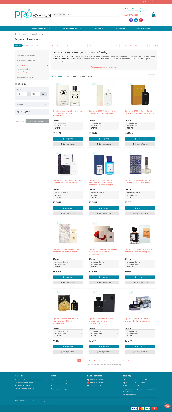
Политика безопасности (24, 388)
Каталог (54, 376)
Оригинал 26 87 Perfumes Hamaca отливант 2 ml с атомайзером (103, 112)
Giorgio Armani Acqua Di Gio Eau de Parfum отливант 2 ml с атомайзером (67, 113)
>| (128, 360)
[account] (149, 2)
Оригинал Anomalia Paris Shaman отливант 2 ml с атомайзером (139, 250)
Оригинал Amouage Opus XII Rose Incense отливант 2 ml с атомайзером (103, 251)
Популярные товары (25, 77)
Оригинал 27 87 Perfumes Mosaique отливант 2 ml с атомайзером (67, 181)
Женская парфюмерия (41, 28)
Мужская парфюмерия (72, 28)
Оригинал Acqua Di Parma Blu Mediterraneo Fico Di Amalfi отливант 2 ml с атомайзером (101, 182)
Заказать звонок (132, 15)
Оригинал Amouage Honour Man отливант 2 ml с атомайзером (66, 250)
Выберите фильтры (37, 121)
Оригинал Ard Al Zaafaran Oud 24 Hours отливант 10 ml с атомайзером (66, 321)
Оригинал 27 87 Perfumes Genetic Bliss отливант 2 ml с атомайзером (139, 112)
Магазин (19, 376)
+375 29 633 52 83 (96, 380)
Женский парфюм (24, 69)
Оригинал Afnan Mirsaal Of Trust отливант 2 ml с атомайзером (138, 181)
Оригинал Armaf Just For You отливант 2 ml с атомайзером (137, 320)
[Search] (92, 14)
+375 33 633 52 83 (96, 383)
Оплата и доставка (143, 28)
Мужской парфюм (24, 72)
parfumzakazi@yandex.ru (99, 386)
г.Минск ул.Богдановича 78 (136, 380)
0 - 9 (26, 45)
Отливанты (98, 28)
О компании (120, 28)
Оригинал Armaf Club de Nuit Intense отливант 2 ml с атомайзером (101, 321)
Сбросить (20, 121)
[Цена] (22, 94)
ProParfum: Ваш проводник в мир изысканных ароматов (28, 381)
